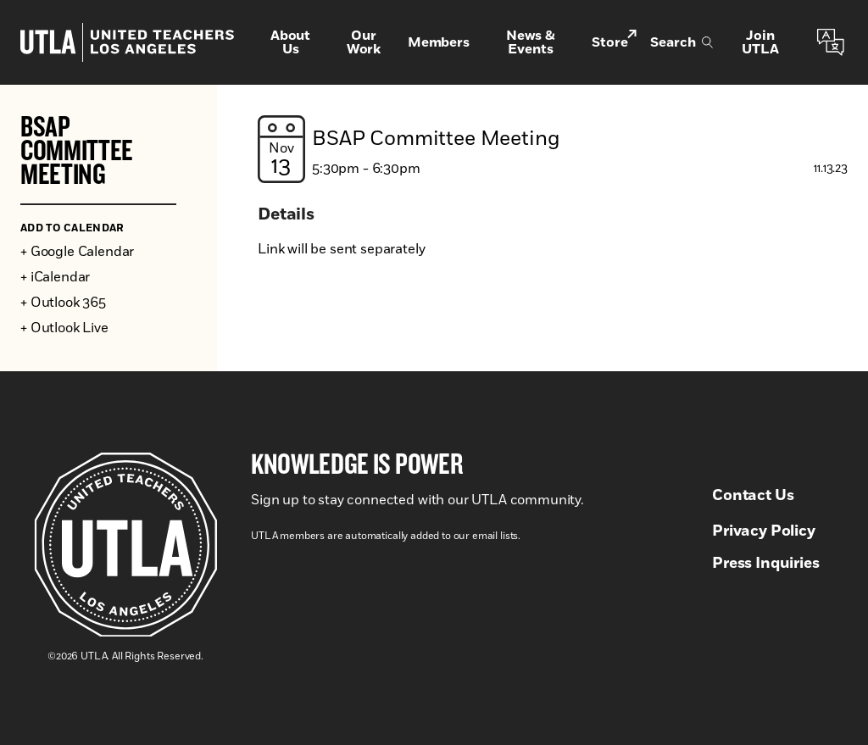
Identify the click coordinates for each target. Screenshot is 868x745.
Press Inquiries (766, 563)
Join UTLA (760, 42)
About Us (290, 42)
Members (439, 42)
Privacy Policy (763, 531)
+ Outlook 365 (63, 302)
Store (614, 41)
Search (681, 42)
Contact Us (752, 496)
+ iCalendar (55, 277)
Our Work (364, 42)
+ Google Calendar (77, 251)
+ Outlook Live (64, 328)
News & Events (530, 42)
